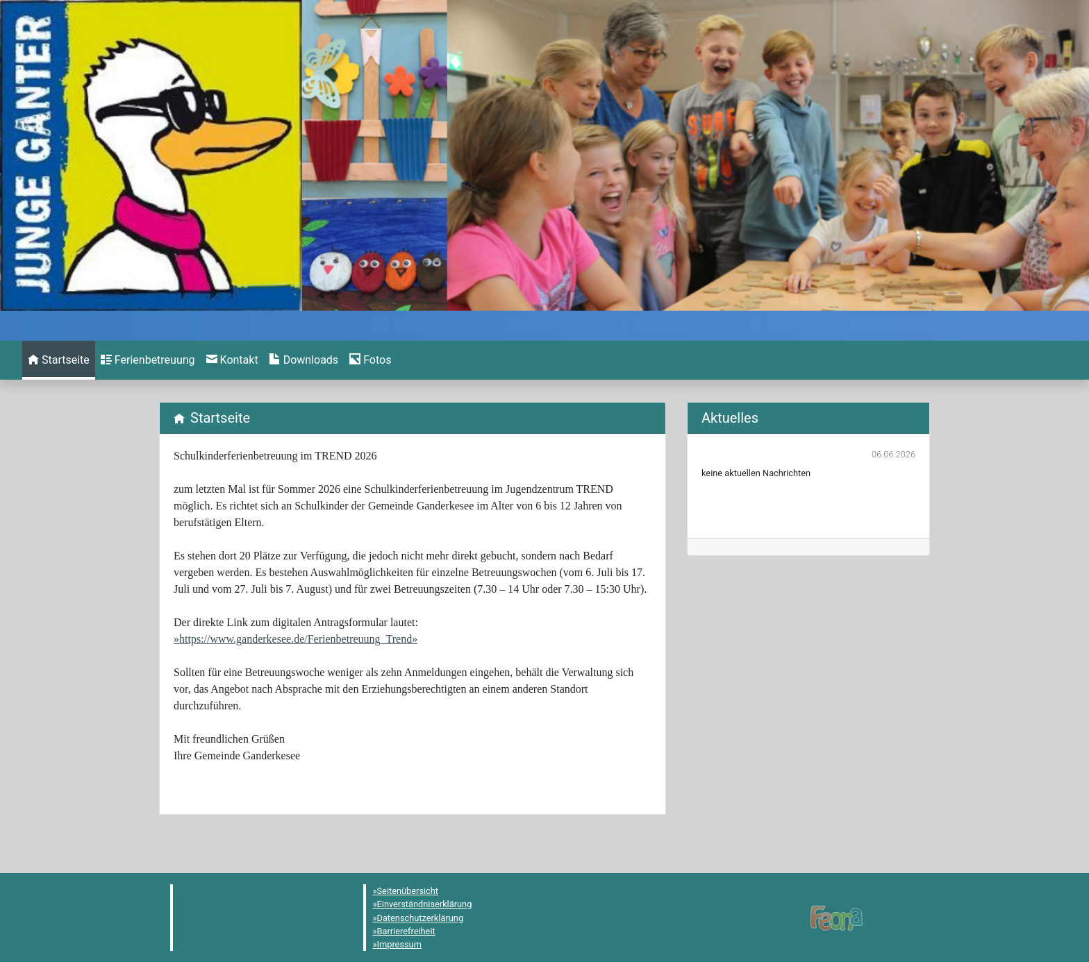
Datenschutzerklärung (420, 918)
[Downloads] (304, 360)
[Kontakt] (232, 360)
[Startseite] (58, 360)
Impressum (399, 944)
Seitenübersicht (408, 891)
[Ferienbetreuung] (148, 360)
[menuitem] (58, 360)
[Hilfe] (370, 360)
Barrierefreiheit (406, 931)
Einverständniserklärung (424, 904)
